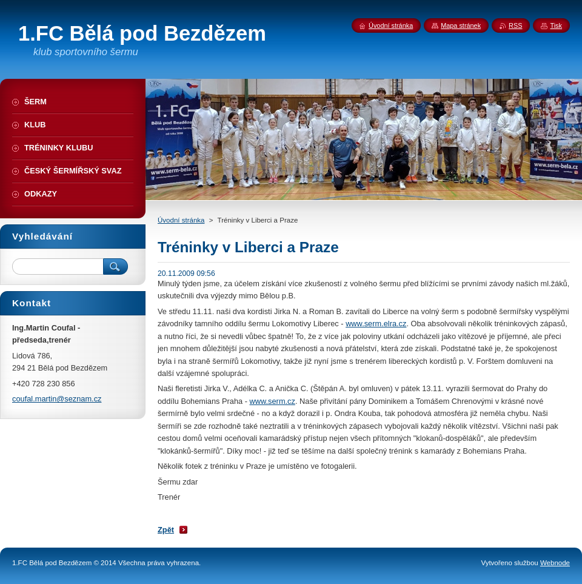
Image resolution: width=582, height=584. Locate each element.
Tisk (556, 25)
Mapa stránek (461, 25)
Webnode (555, 562)
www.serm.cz (272, 401)
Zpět (166, 529)
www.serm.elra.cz (376, 323)
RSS (515, 25)
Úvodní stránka (181, 220)
